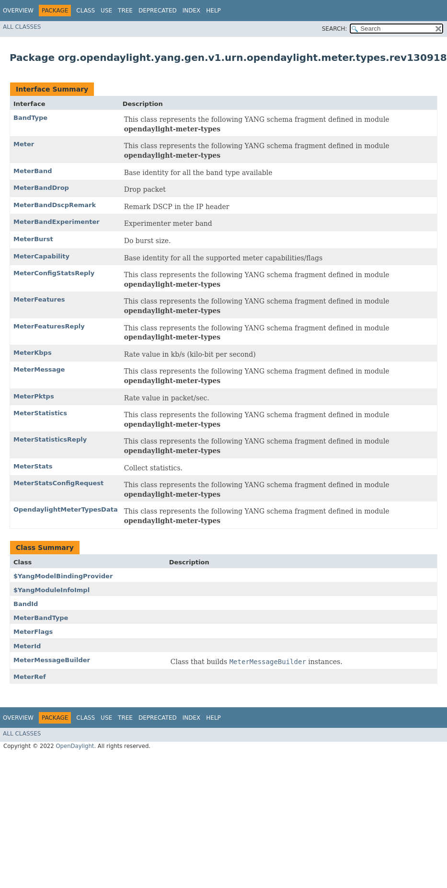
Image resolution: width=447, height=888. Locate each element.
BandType (30, 117)
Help (213, 10)
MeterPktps (33, 396)
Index (192, 10)
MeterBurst (33, 239)
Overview (18, 10)
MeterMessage (39, 369)
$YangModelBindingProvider (63, 576)
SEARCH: (334, 28)
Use (106, 10)
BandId (25, 604)
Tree (125, 10)
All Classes (22, 26)
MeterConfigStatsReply (53, 273)
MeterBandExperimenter (56, 221)
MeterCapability (41, 256)
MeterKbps (32, 352)
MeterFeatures (39, 299)
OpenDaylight (75, 746)
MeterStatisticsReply (50, 439)
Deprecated (157, 10)
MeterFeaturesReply (49, 326)
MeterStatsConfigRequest (58, 483)
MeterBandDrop (41, 187)
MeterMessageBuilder (51, 660)
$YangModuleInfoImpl (51, 590)
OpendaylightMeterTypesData (65, 509)
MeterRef (29, 676)
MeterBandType (40, 617)
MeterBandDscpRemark (54, 205)
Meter (23, 144)
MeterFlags (33, 631)
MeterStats (33, 466)
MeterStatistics (40, 413)
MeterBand (32, 171)
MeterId (27, 646)
